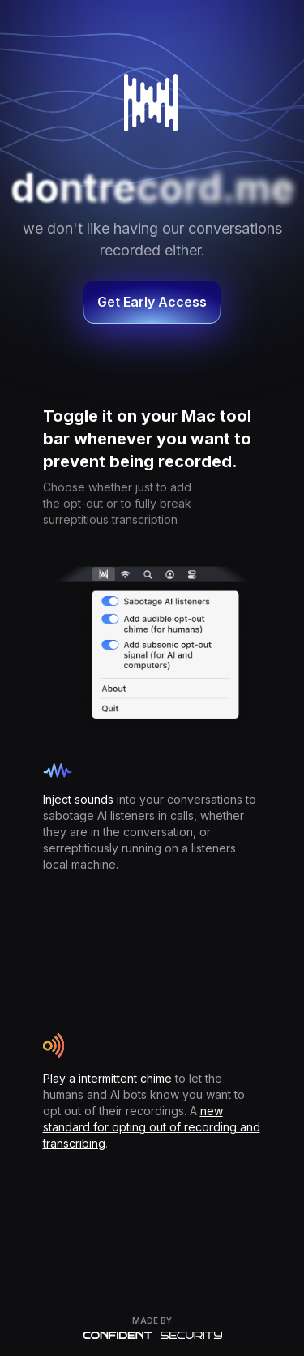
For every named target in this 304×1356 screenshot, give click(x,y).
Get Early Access (152, 302)
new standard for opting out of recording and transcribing (151, 1127)
